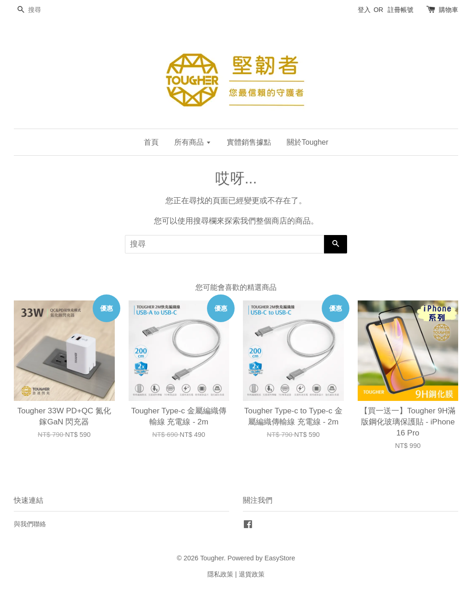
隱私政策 (220, 574)
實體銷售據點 (249, 142)
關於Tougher (307, 142)
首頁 (151, 142)
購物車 (448, 9)
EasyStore (280, 558)
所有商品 (192, 142)
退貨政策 (252, 574)
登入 (364, 9)
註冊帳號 (400, 9)
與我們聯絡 (30, 524)
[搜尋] (41, 10)
